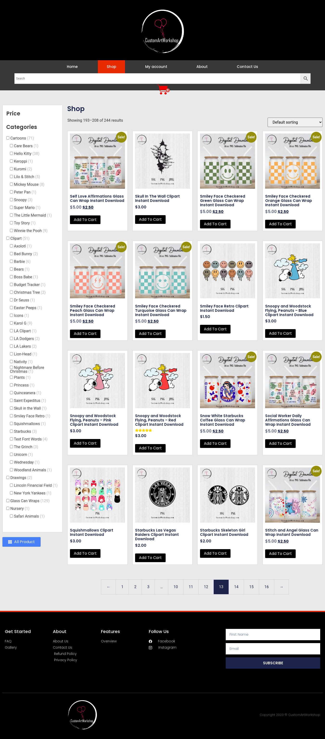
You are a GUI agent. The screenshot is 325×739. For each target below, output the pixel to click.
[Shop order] (295, 122)
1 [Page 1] (122, 587)
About (202, 66)
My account (156, 66)
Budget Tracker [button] (29, 284)
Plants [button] (22, 377)
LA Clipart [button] (25, 331)
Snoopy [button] (23, 200)
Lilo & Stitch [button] (27, 176)
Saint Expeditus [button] (30, 400)
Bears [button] (22, 269)
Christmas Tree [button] (30, 292)
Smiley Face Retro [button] (32, 416)
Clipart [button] (20, 238)
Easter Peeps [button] (28, 308)
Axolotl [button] (23, 246)
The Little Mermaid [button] (33, 215)
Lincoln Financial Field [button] (36, 485)
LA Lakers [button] (25, 346)
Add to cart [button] (85, 219)
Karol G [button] (23, 323)
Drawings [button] (21, 477)
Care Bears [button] (26, 146)
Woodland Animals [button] (33, 470)
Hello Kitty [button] (26, 153)
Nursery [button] (20, 508)
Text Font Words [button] (31, 439)
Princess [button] (24, 385)
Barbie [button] (22, 261)
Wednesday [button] (26, 462)
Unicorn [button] (23, 454)
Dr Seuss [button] (24, 300)
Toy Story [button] (25, 223)
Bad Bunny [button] (26, 254)
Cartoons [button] (22, 138)
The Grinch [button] (26, 447)
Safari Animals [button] (29, 516)
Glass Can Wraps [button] (30, 501)
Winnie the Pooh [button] (31, 230)
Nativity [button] (23, 362)
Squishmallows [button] (30, 423)
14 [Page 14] (236, 587)
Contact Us (247, 66)
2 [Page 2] (135, 587)
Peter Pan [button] (25, 192)
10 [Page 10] (176, 587)
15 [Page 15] (251, 587)
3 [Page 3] (148, 587)
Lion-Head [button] (25, 354)
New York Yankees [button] (32, 493)
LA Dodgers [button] (27, 338)
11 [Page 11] (191, 587)
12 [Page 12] (206, 587)
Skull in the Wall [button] (30, 408)
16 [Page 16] (266, 587)
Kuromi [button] (23, 169)
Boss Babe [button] (26, 277)
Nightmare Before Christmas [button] (27, 369)
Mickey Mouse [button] (29, 184)
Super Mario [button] (27, 207)
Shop (111, 66)
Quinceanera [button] (27, 393)
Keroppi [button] (23, 161)
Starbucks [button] (25, 431)
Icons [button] (21, 315)
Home (72, 66)
